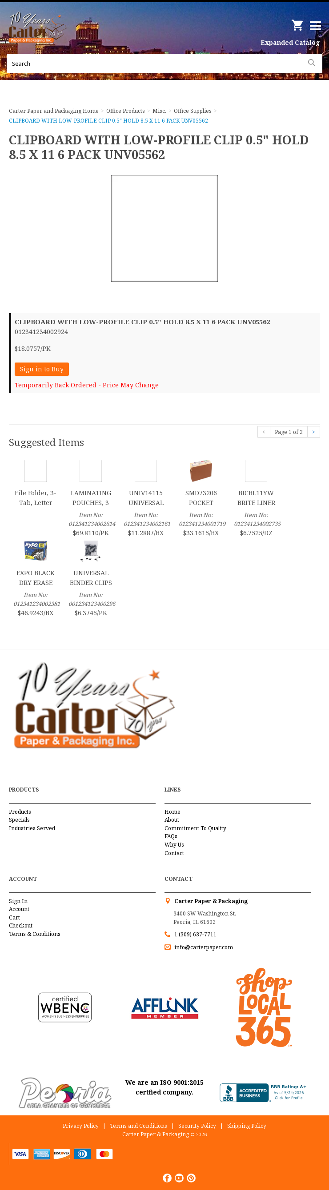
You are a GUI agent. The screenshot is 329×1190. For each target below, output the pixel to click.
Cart (14, 917)
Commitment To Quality (195, 828)
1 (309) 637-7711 (195, 934)
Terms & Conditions (34, 934)
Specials (19, 820)
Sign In (18, 901)
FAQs (170, 836)
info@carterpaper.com (203, 947)
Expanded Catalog (290, 42)
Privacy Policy (81, 1126)
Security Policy (197, 1126)
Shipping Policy (246, 1126)
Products (20, 812)
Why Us (174, 844)
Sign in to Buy (42, 369)
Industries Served (32, 828)
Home (172, 812)
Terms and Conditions (138, 1126)
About (171, 820)
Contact (174, 853)
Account (19, 909)
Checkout (20, 925)
